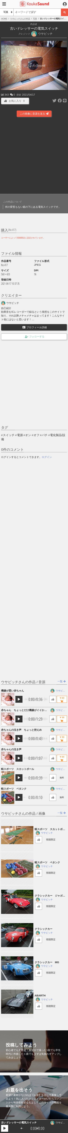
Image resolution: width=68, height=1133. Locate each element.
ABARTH (40, 995)
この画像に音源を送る (34, 113)
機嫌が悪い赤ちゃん (12, 690)
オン (28, 435)
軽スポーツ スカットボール (17, 769)
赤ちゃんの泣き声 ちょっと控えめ (21, 729)
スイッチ (9, 435)
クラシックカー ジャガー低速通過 (50, 896)
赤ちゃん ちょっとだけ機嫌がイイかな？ (22, 710)
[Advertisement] (34, 156)
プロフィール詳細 (34, 327)
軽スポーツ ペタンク (13, 788)
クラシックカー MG (47, 962)
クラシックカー (45, 928)
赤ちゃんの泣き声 (11, 749)
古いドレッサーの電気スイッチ (19, 1122)
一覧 (61, 681)
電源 (20, 435)
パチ (45, 435)
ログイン (47, 457)
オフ (36, 435)
